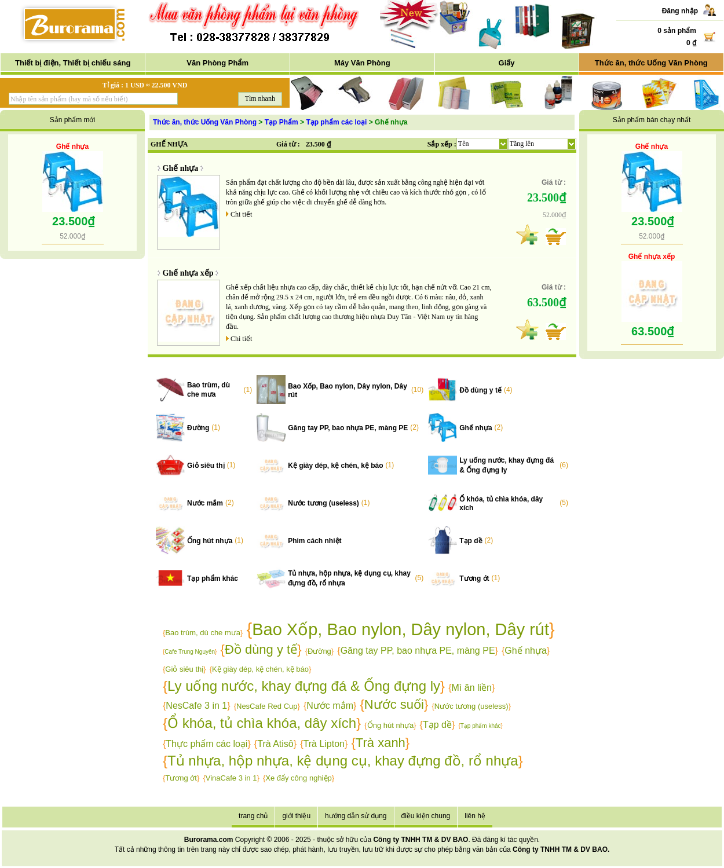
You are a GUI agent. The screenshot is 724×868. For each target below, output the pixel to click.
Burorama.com (208, 840)
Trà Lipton (324, 744)
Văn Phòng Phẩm (217, 62)
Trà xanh (380, 742)
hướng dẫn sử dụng (355, 816)
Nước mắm (205, 503)
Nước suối (394, 704)
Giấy (507, 62)
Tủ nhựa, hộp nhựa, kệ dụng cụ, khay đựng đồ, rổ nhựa (342, 760)
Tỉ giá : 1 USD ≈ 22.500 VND (145, 85)
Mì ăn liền (472, 688)
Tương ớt (474, 578)
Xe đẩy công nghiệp (298, 778)
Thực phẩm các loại (206, 744)
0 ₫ (691, 43)
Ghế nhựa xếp (188, 273)
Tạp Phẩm (281, 122)
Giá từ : (288, 144)
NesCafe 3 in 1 (196, 705)
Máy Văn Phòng (362, 62)
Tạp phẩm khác (212, 578)
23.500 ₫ (318, 144)
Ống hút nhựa (209, 541)
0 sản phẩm (676, 31)
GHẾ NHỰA (169, 144)
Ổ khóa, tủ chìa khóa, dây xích (261, 723)
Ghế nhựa (72, 146)
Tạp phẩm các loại (336, 122)
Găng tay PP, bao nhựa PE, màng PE (348, 428)
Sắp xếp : (441, 144)
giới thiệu (296, 816)
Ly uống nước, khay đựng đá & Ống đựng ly (303, 686)
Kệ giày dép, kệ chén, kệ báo (335, 466)
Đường (198, 428)
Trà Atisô (275, 744)
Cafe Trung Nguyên (189, 652)
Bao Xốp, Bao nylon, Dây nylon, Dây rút (400, 629)
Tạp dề (470, 541)
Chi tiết (241, 214)
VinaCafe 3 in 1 (231, 778)
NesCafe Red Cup (267, 706)
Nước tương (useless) (323, 503)
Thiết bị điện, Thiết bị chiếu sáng (72, 62)
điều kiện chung (426, 816)
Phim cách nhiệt (314, 541)
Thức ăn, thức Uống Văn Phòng (651, 62)
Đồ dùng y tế (480, 390)
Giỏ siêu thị (206, 466)
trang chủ (253, 816)
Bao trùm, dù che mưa (202, 632)
